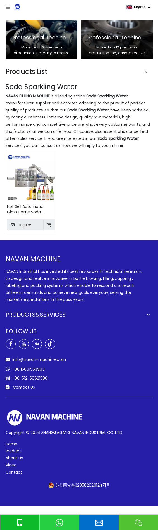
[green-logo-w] (45, 418)
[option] (41, 39)
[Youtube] (24, 344)
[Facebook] (11, 344)
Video (11, 465)
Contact (14, 472)
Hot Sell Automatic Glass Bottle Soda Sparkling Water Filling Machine (28, 209)
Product (13, 451)
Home (11, 444)
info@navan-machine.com (39, 359)
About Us (14, 458)
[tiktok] (50, 344)
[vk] (37, 344)
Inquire (19, 224)
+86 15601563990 (28, 369)
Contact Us (24, 387)
